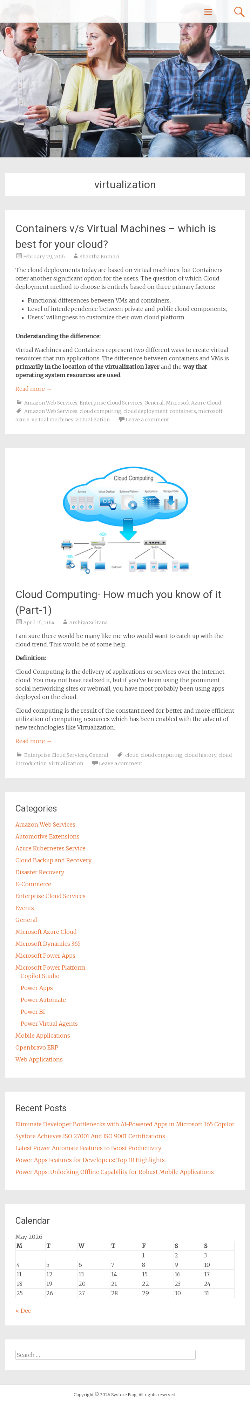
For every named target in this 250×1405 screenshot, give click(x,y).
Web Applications (39, 1059)
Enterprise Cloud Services (111, 403)
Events (24, 907)
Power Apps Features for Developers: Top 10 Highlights (90, 1159)
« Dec (23, 1310)
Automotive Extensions (47, 836)
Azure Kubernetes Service (50, 848)
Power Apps (37, 987)
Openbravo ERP (36, 1047)
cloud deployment (145, 411)
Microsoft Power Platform (50, 967)
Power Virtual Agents (49, 1023)
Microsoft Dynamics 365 (48, 943)
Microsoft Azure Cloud (193, 403)
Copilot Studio (40, 975)
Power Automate (43, 999)
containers (183, 411)
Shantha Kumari (100, 256)
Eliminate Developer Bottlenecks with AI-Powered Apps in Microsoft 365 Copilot (124, 1124)
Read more (33, 388)
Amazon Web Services (50, 403)
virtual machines (52, 419)
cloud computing (100, 411)
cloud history (200, 755)
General (154, 403)
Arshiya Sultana (88, 622)
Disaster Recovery (39, 872)
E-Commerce (33, 884)
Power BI (33, 1011)
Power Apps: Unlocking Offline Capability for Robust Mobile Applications (114, 1171)
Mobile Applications (42, 1035)
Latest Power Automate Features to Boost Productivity (88, 1148)
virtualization (92, 419)
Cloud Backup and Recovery (53, 860)
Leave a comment (147, 419)
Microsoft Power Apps (45, 955)
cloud (131, 755)
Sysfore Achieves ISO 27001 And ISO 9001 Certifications (90, 1136)
